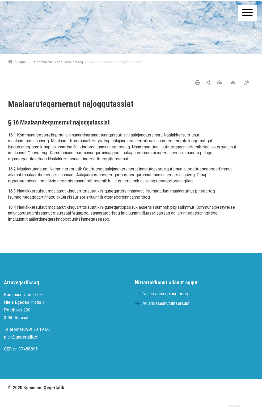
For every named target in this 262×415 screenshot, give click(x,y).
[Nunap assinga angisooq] (220, 83)
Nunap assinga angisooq (165, 293)
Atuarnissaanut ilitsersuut (165, 303)
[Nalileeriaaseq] (234, 83)
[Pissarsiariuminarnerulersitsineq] (248, 83)
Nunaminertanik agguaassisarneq (58, 62)
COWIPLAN (232, 406)
